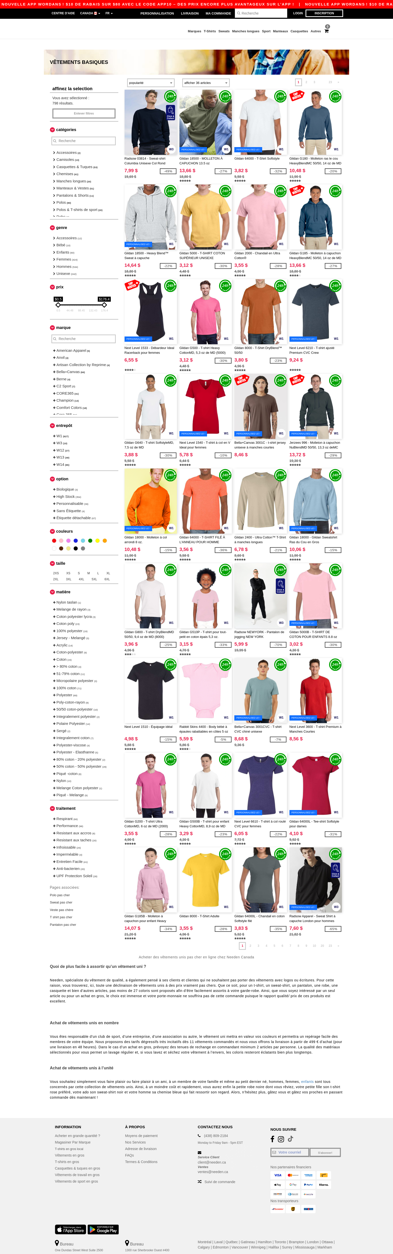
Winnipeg (258, 1237)
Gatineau (248, 1231)
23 (330, 71)
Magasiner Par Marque (72, 1132)
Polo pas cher (60, 884)
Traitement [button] (65, 798)
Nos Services (135, 1132)
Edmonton (221, 1237)
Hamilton (265, 1231)
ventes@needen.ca (213, 1161)
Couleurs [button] (64, 521)
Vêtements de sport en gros (76, 1171)
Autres (316, 31)
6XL (107, 569)
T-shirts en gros (67, 1151)
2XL (55, 569)
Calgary (204, 1237)
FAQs (129, 1145)
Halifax (273, 1237)
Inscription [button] (324, 13)
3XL (68, 569)
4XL (81, 569)
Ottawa (327, 1231)
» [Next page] (338, 71)
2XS (56, 562)
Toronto (280, 1231)
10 (314, 935)
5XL (94, 569)
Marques (194, 31)
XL (108, 562)
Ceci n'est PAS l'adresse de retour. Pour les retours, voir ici (88, 1250)
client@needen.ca (212, 1152)
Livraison (190, 13)
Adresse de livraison (141, 1138)
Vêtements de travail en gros (77, 1164)
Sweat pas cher (61, 892)
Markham (324, 1237)
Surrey (287, 1237)
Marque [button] (63, 317)
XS (68, 562)
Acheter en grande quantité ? (77, 1125)
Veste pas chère (61, 899)
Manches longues (245, 31)
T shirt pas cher (61, 906)
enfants (307, 1071)
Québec (232, 1231)
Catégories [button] (66, 119)
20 (322, 935)
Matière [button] (63, 581)
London (313, 1231)
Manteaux (280, 31)
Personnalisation (157, 13)
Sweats (224, 31)
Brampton (296, 1231)
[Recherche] (261, 13)
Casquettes (299, 31)
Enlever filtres (84, 103)
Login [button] (298, 13)
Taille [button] (60, 553)
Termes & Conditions (141, 1151)
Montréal (204, 1231)
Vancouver (240, 1237)
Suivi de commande (220, 1171)
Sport (266, 31)
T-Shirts (210, 31)
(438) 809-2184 (216, 1125)
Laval (218, 1231)
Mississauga (305, 1237)
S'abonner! (325, 1142)
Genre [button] (61, 217)
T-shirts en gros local (71, 1138)
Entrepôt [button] (64, 415)
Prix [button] (59, 276)
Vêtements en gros (69, 1145)
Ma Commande (218, 13)
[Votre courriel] (289, 1141)
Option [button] (62, 468)
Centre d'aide (63, 13)
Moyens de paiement (141, 1125)
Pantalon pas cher (63, 914)
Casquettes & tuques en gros (77, 1158)
